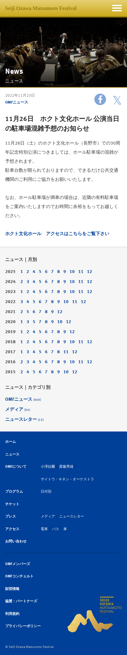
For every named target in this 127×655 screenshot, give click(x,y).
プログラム (14, 491)
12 (89, 271)
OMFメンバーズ (17, 564)
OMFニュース (16, 102)
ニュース (12, 454)
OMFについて (15, 466)
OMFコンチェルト (19, 576)
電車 (44, 529)
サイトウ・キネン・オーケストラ (67, 479)
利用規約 (12, 613)
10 (72, 271)
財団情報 (12, 588)
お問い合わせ (15, 541)
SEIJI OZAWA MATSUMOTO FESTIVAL (94, 614)
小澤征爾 (48, 466)
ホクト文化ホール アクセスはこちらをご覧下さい (57, 234)
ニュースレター (24, 419)
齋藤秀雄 (66, 466)
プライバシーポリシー (23, 626)
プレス (10, 516)
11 (80, 271)
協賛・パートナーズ (21, 601)
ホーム (10, 441)
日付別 (46, 491)
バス (55, 529)
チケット (12, 504)
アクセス (12, 529)
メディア (17, 409)
